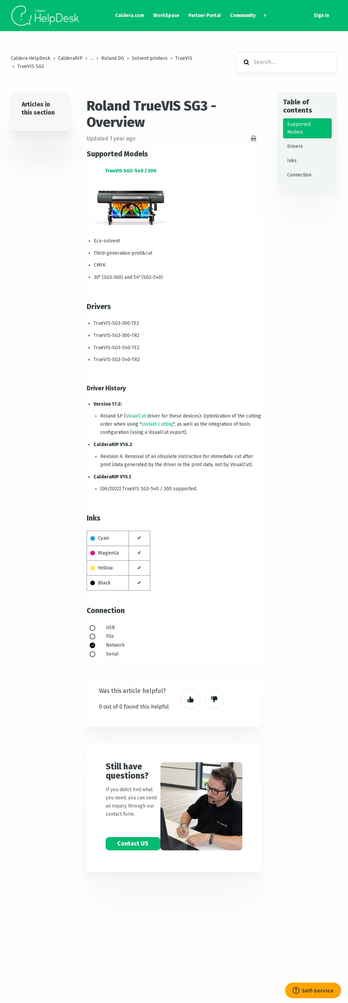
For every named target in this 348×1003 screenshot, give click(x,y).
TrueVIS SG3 (30, 66)
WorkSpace (166, 15)
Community (243, 15)
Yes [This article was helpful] (191, 699)
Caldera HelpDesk (30, 58)
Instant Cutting (157, 424)
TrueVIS (183, 58)
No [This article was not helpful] (214, 699)
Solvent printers (150, 58)
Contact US (133, 843)
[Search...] (286, 62)
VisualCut (136, 416)
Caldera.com (129, 15)
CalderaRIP (70, 58)
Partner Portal (204, 15)
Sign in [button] (321, 15)
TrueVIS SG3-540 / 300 (130, 171)
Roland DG (112, 58)
